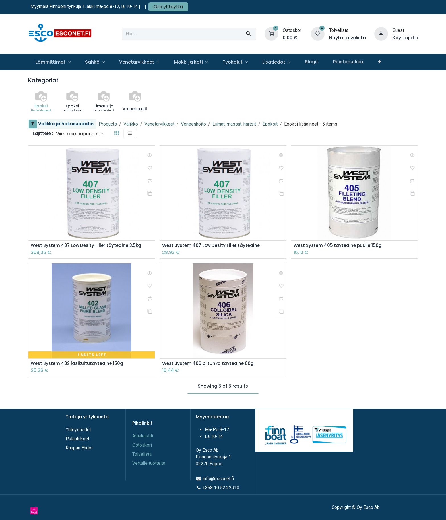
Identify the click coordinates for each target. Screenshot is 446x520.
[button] (80, 133)
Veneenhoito (193, 124)
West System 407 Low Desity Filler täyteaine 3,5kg (88, 245)
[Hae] (248, 34)
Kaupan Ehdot (79, 448)
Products (108, 124)
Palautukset (77, 438)
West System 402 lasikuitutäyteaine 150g (78, 364)
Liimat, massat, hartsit (234, 124)
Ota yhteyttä (168, 6)
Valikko (130, 124)
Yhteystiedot (79, 429)
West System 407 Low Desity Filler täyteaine (212, 245)
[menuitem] (53, 62)
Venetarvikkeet (159, 124)
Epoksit (270, 124)
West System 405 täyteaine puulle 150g (339, 245)
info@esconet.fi (218, 478)
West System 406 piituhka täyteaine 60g (209, 364)
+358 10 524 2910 (221, 487)
